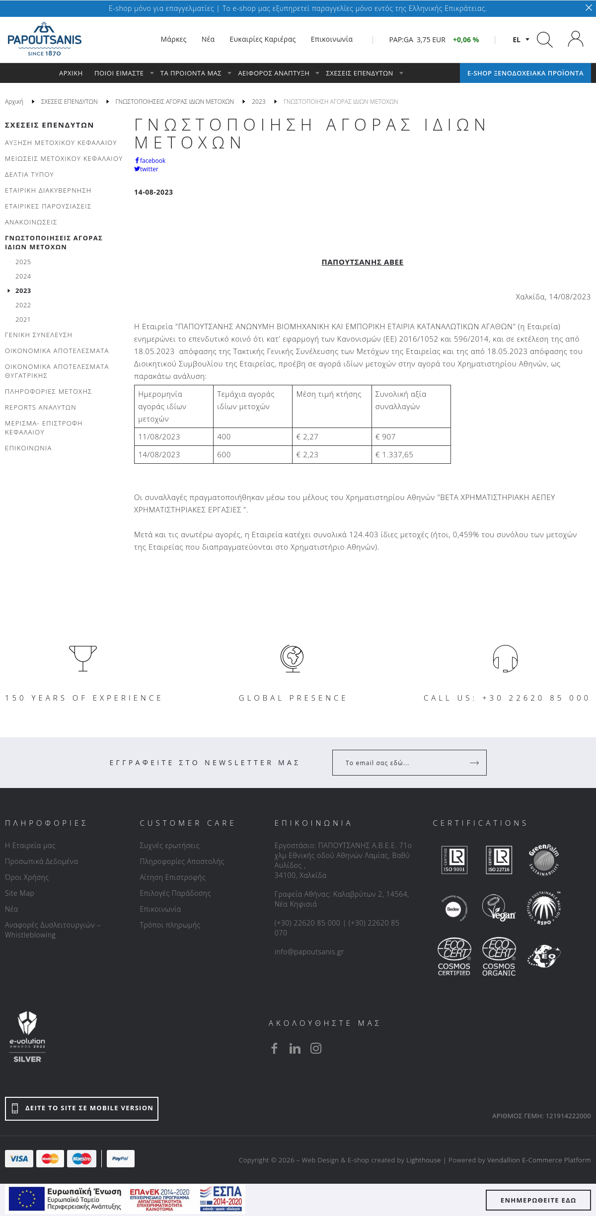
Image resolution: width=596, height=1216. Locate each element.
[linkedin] (295, 1048)
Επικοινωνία (160, 909)
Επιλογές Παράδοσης (175, 893)
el (517, 39)
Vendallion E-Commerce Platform (539, 1159)
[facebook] (274, 1048)
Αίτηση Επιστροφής (173, 877)
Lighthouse (423, 1159)
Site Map (19, 893)
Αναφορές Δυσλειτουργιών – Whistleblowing (53, 929)
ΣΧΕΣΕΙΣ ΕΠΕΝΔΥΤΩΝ (49, 125)
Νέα (11, 909)
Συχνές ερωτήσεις (170, 845)
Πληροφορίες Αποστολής (182, 861)
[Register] (475, 762)
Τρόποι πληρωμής (170, 925)
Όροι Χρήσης (27, 877)
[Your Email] (402, 762)
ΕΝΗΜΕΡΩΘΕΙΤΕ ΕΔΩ (539, 1200)
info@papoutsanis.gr (309, 951)
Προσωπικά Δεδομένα (41, 861)
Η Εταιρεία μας (30, 845)
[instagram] (315, 1048)
